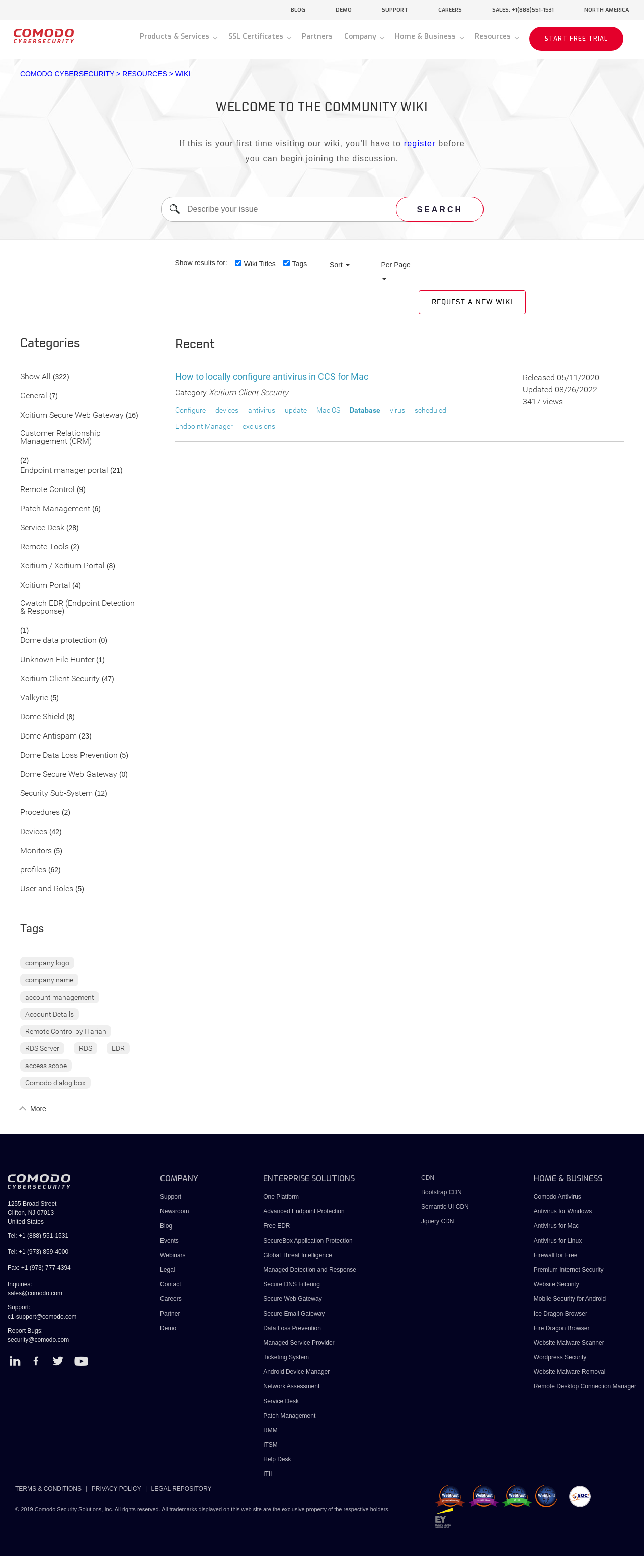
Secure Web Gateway (292, 1298)
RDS (85, 1048)
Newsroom (174, 1211)
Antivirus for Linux (558, 1240)
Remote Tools (44, 547)
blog (298, 10)
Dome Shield (42, 717)
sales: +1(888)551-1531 (523, 10)
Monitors (36, 851)
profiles (33, 870)
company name (49, 980)
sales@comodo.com (35, 1293)
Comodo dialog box (55, 1083)
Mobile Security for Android (570, 1298)
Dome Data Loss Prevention (69, 755)
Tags (299, 264)
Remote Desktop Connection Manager (585, 1386)
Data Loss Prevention (292, 1328)
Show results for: (201, 263)
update (296, 410)
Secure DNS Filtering (291, 1284)
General (33, 396)
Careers (171, 1298)
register (420, 143)
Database (365, 410)
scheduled (430, 410)
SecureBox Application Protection (307, 1240)
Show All (35, 377)
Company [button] (361, 36)
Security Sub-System (56, 793)
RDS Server (42, 1048)
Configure (190, 410)
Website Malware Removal (570, 1371)
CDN (427, 1177)
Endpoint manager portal (64, 470)
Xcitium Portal (45, 585)
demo (344, 10)
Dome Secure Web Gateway (68, 774)
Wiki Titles (260, 264)
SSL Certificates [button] (256, 36)
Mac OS (328, 410)
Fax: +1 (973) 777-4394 (39, 1267)
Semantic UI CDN (445, 1206)
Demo (168, 1328)
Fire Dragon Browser (562, 1328)
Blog (166, 1226)
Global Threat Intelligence (297, 1255)
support (395, 10)
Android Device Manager (296, 1371)
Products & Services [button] (175, 36)
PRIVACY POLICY (116, 1488)
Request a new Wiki (472, 302)
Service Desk (42, 528)
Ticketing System (286, 1357)
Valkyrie (34, 698)
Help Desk (277, 1459)
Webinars (172, 1255)
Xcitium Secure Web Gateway (72, 415)
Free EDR (276, 1226)
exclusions (259, 426)
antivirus (261, 410)
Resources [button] (494, 36)
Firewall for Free (556, 1255)
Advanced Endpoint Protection (303, 1211)
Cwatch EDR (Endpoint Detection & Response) (77, 607)
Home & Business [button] (426, 36)
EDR (118, 1048)
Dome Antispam (48, 736)
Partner (170, 1313)
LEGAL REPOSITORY (181, 1488)
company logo (47, 963)
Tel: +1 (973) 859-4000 (38, 1251)
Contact (170, 1284)
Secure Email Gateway (294, 1313)
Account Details (49, 1014)
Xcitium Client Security (60, 679)
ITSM (270, 1444)
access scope (46, 1065)
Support (170, 1196)
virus (397, 410)
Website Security (556, 1284)
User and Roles (46, 889)
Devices (33, 832)
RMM (270, 1430)
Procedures (40, 812)
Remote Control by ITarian (65, 1031)
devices (226, 410)
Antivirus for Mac (556, 1226)
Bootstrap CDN (441, 1192)
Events (169, 1240)
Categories (50, 343)
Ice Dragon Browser (560, 1313)
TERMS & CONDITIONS (48, 1488)
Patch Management (55, 509)
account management (59, 997)
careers (450, 10)
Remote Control (47, 489)
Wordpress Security (560, 1357)
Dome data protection (58, 640)
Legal (167, 1269)
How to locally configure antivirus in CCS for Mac (271, 376)
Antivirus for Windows (563, 1211)
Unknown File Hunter (57, 660)
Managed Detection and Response (309, 1269)
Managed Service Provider (298, 1342)
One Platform (281, 1196)
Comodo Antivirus (557, 1196)
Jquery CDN (437, 1221)
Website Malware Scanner (569, 1342)
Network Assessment (291, 1386)
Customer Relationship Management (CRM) (60, 437)
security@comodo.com (38, 1339)
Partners (317, 36)
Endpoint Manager (204, 426)
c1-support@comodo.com (42, 1316)
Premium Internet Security (569, 1269)
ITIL (268, 1474)
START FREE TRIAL (576, 39)
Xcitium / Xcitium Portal (62, 566)
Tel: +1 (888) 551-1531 (38, 1235)
